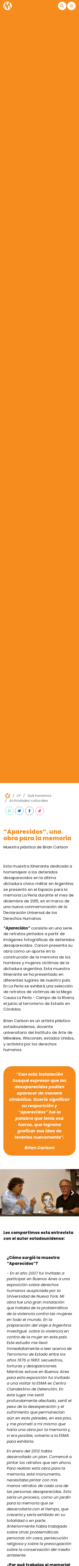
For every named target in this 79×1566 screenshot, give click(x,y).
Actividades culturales (28, 800)
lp (19, 795)
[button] (62, 6)
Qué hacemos (39, 795)
